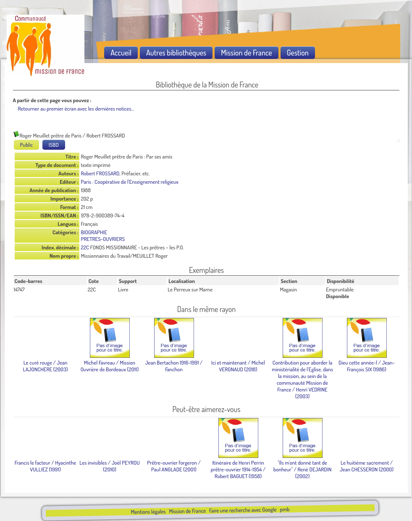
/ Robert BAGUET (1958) (238, 469)
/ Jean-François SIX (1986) (367, 366)
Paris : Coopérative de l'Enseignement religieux (129, 181)
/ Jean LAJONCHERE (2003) (45, 366)
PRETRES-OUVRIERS (103, 238)
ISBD (54, 144)
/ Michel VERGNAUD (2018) (238, 366)
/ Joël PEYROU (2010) (109, 466)
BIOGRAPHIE (94, 232)
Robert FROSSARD (100, 173)
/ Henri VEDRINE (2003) (302, 379)
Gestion (298, 52)
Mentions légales (148, 511)
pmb (284, 509)
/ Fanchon (174, 366)
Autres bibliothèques (176, 52)
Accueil (120, 52)
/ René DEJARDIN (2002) (302, 469)
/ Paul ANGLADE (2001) (173, 466)
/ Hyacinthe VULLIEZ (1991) (45, 466)
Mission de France (187, 511)
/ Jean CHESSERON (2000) (367, 466)
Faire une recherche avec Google (242, 510)
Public (26, 144)
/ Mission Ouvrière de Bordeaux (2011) (110, 366)
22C (85, 247)
